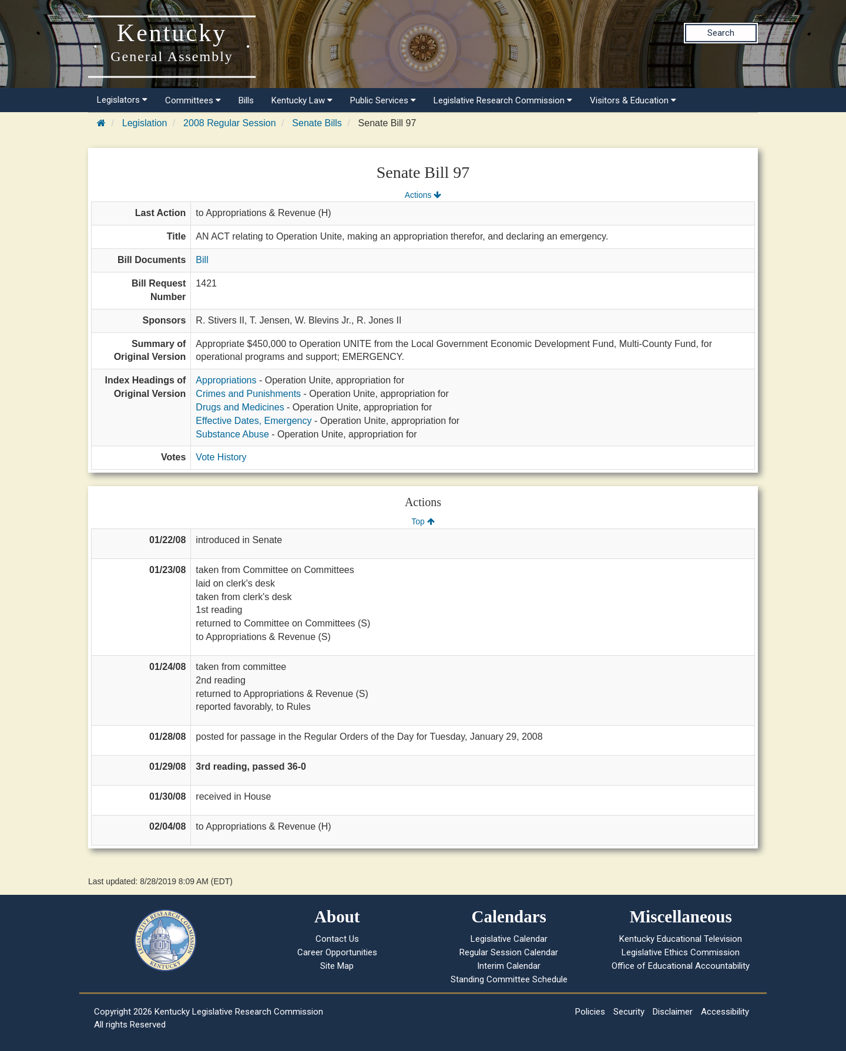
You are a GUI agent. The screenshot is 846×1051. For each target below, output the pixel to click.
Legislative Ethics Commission (681, 952)
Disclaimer (673, 1011)
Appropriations (226, 380)
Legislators (122, 100)
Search (720, 33)
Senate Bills (317, 123)
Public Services (383, 100)
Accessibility (725, 1011)
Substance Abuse (232, 434)
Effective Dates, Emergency (253, 421)
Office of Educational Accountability (681, 966)
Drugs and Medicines (240, 407)
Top (422, 521)
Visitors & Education (633, 100)
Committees (193, 100)
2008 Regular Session (229, 123)
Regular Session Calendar (508, 952)
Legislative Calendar (509, 939)
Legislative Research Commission (503, 100)
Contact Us (337, 939)
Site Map (337, 966)
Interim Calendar (508, 966)
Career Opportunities (337, 952)
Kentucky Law (302, 100)
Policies (590, 1011)
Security (628, 1011)
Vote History (221, 457)
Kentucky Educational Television (680, 939)
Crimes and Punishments (248, 394)
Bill (202, 260)
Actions (423, 195)
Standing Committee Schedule (509, 979)
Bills (246, 100)
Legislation (144, 123)
